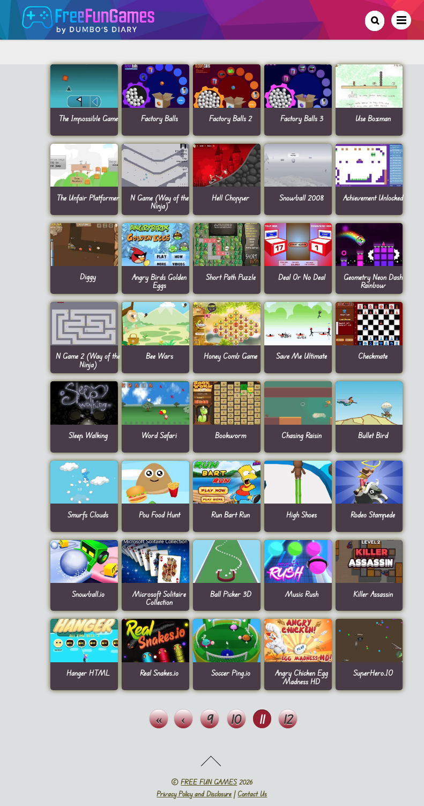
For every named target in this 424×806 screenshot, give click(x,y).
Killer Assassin (373, 593)
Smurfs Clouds (88, 514)
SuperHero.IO (373, 672)
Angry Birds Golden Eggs (159, 281)
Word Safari (159, 435)
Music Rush (301, 593)
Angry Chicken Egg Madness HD (301, 676)
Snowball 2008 (301, 197)
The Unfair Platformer (88, 197)
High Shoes (301, 514)
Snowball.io (88, 593)
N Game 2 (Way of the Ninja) (88, 359)
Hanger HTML (88, 672)
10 (236, 719)
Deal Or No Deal (301, 277)
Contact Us (252, 793)
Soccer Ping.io (230, 672)
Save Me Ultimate (301, 355)
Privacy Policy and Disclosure (194, 793)
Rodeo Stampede (373, 514)
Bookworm (230, 435)
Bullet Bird (373, 435)
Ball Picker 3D (230, 593)
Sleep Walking (88, 435)
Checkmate (373, 355)
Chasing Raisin (301, 435)
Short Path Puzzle (231, 277)
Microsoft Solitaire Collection (159, 598)
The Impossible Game (88, 118)
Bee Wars (159, 355)
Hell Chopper (230, 197)
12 (288, 719)
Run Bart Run (230, 514)
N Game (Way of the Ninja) (159, 201)
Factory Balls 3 (301, 118)
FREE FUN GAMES (209, 782)
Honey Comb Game (230, 355)
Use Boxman (373, 118)
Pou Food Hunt (159, 514)
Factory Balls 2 (230, 118)
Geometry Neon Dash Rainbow (373, 281)
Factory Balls (159, 118)
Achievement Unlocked (373, 197)
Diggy (88, 276)
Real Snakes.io (159, 672)
